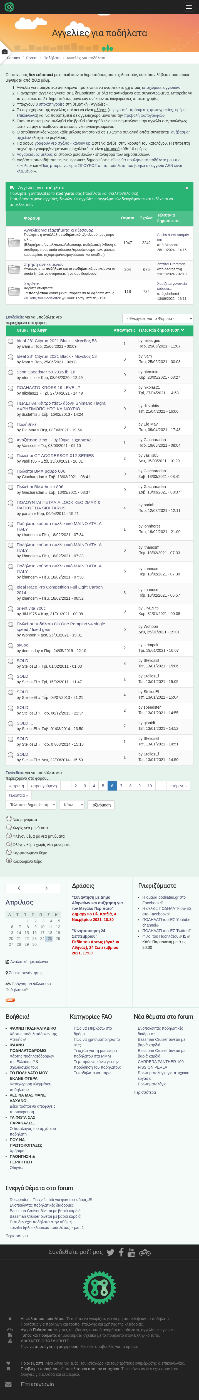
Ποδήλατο (51, 58)
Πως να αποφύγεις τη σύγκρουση (49, 1346)
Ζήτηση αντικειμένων (43, 264)
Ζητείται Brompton (171, 264)
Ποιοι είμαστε (32, 1363)
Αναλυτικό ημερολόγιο (29, 961)
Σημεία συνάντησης (26, 973)
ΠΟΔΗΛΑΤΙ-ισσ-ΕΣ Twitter (166, 931)
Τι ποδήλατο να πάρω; (93, 1073)
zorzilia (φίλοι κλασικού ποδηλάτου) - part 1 (47, 1227)
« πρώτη (16, 786)
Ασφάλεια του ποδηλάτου (42, 1318)
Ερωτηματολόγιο (152, 1084)
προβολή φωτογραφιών (144, 115)
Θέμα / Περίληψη (32, 330)
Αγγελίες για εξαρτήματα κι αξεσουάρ (59, 230)
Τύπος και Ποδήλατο (38, 1335)
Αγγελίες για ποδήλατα (41, 187)
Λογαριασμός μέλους (35, 154)
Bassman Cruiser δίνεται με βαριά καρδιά (45, 1211)
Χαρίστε (31, 283)
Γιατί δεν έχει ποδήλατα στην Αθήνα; (41, 1222)
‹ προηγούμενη (44, 786)
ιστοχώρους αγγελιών (160, 87)
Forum (31, 58)
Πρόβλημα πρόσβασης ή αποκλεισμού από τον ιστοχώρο (70, 1369)
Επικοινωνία (38, 1384)
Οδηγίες (17, 1167)
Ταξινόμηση (101, 805)
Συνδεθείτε (15, 317)
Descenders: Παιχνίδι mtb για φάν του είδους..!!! (51, 1199)
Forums (13, 58)
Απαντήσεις (125, 330)
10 (150, 786)
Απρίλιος (19, 902)
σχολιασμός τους (24, 1067)
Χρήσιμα (17, 1151)
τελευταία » (18, 795)
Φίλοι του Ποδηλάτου (162, 936)
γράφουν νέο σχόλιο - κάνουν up (63, 143)
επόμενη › (178, 786)
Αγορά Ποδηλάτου (36, 1330)
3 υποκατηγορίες (50, 104)
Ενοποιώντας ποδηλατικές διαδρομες (42, 1205)
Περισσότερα (145, 1092)
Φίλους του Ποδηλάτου (45, 298)
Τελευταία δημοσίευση (161, 330)
